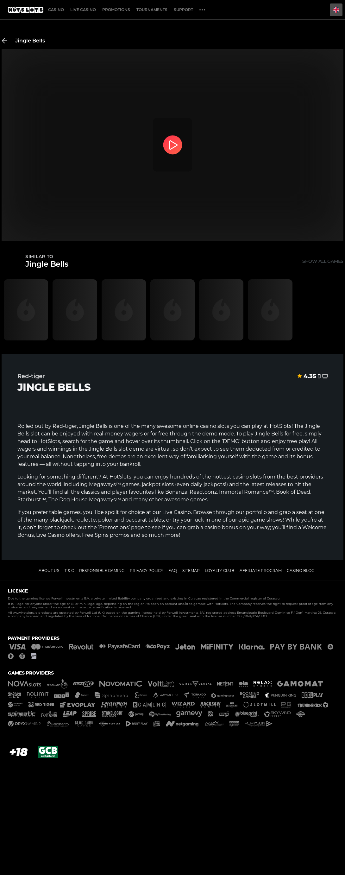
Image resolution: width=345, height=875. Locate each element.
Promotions (116, 9)
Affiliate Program (261, 570)
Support (183, 9)
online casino (199, 426)
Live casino (83, 9)
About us (49, 570)
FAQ (172, 570)
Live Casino (176, 512)
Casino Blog (300, 570)
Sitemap (191, 570)
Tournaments (151, 9)
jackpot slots (158, 484)
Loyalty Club (219, 570)
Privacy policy (146, 570)
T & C (69, 570)
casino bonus (221, 527)
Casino (56, 9)
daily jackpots (208, 484)
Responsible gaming (101, 570)
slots (256, 477)
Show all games (322, 261)
